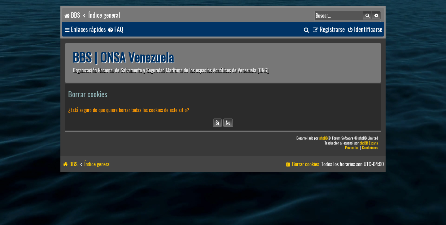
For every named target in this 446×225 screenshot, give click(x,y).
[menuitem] (115, 30)
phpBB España (369, 143)
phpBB (323, 138)
